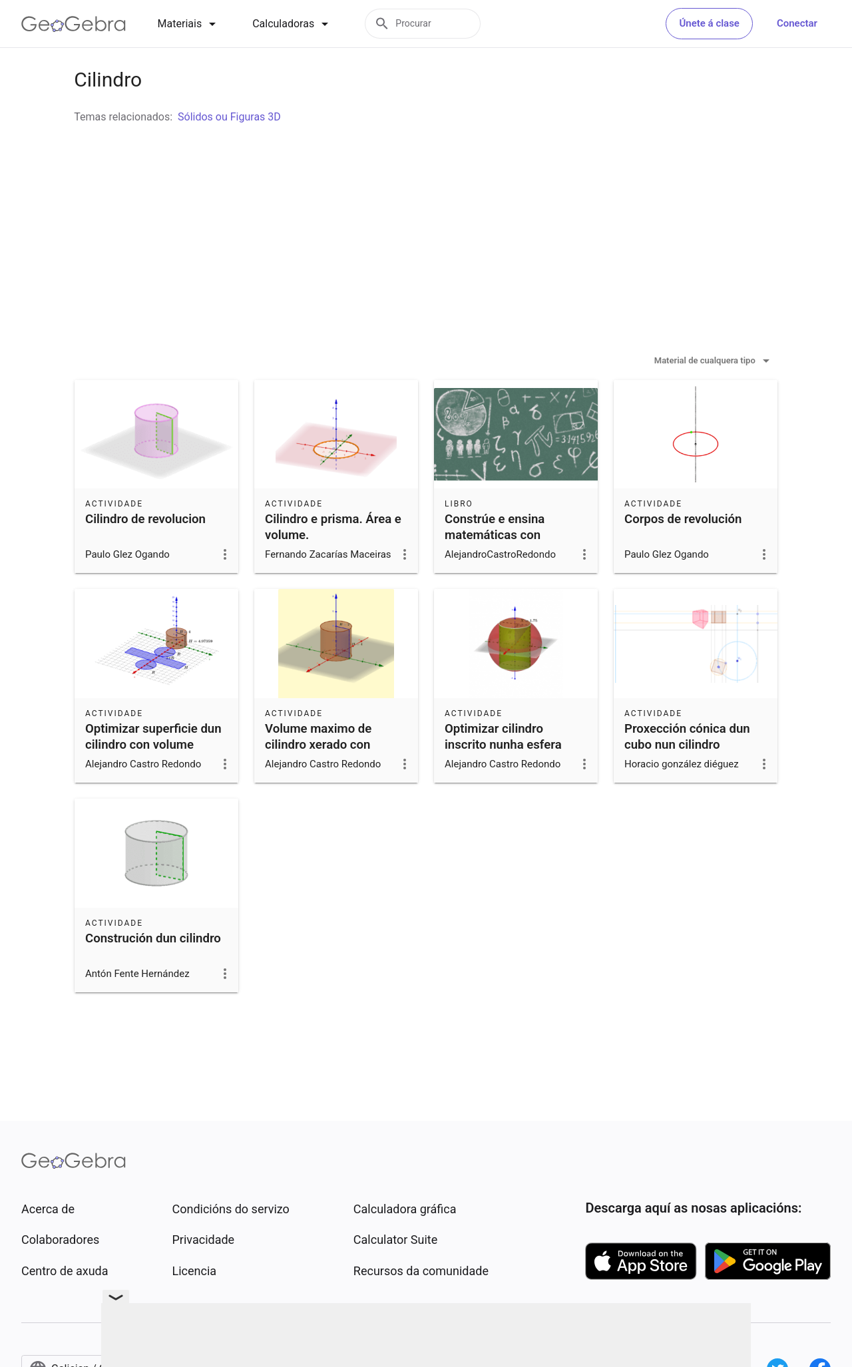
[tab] (189, 24)
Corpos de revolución (683, 552)
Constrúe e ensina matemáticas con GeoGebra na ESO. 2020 (510, 568)
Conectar (797, 23)
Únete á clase (709, 23)
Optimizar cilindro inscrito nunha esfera (503, 770)
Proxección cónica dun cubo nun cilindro (687, 770)
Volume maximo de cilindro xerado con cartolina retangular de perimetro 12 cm (328, 786)
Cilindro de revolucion (145, 552)
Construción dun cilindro (153, 971)
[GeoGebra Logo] (73, 24)
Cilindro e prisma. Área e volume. (333, 560)
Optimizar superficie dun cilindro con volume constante (153, 778)
